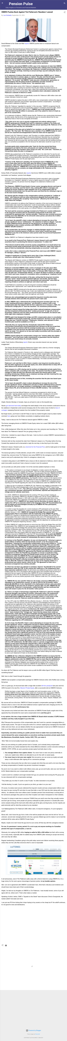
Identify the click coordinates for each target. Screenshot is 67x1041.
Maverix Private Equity (27, 688)
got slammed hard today (13, 405)
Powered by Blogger (33, 1030)
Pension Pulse (21, 4)
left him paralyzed (47, 685)
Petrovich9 (37, 1034)
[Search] (65, 3)
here (9, 416)
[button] (65, 12)
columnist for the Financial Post (35, 447)
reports (27, 43)
